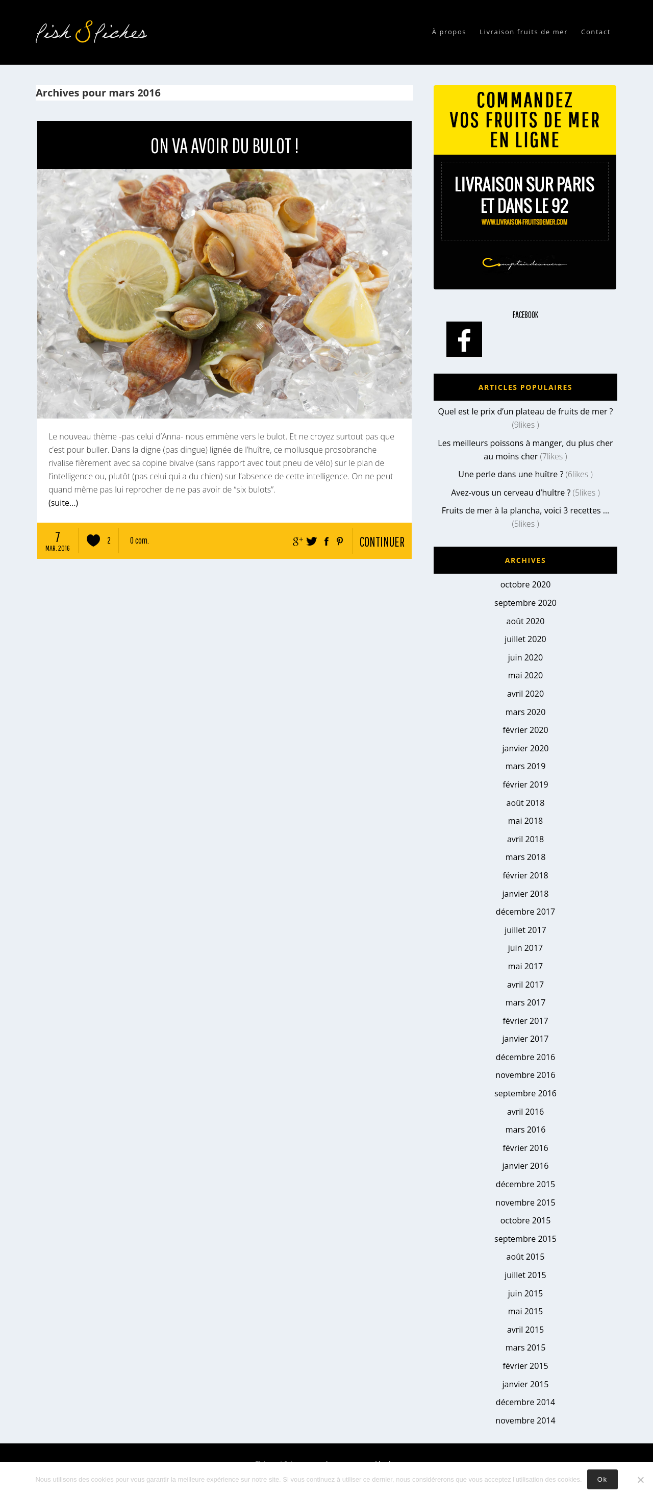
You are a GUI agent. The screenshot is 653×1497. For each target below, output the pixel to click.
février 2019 (525, 784)
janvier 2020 (525, 748)
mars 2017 (526, 1002)
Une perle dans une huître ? (510, 474)
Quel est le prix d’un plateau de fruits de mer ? (525, 411)
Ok (602, 1479)
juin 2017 (525, 947)
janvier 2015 (525, 1384)
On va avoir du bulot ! (224, 145)
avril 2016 (525, 1111)
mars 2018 (526, 857)
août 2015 (526, 1256)
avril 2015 (525, 1329)
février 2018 (525, 875)
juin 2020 (525, 657)
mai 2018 (525, 820)
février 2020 (525, 729)
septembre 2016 (525, 1093)
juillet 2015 (525, 1275)
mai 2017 (525, 966)
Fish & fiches (94, 31)
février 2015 (525, 1365)
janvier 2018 (525, 893)
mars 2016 (526, 1129)
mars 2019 (526, 766)
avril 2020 (525, 693)
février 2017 (525, 1020)
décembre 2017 (525, 911)
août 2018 (526, 802)
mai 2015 (525, 1311)
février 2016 (525, 1148)
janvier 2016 (525, 1165)
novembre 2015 (525, 1202)
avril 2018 (525, 839)
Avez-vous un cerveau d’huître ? (510, 492)
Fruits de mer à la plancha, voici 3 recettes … (526, 510)
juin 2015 (525, 1293)
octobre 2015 (525, 1220)
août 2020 (526, 621)
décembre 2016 (525, 1057)
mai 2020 (525, 675)
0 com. (139, 540)
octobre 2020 (525, 584)
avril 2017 (525, 984)
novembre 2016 (525, 1075)
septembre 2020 (525, 602)
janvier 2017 (525, 1038)
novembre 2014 (525, 1420)
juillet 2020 (525, 639)
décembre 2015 (525, 1184)
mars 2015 (526, 1347)
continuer (382, 541)
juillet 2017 (525, 930)
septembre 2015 (525, 1238)
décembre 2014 (525, 1402)
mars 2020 (526, 712)
